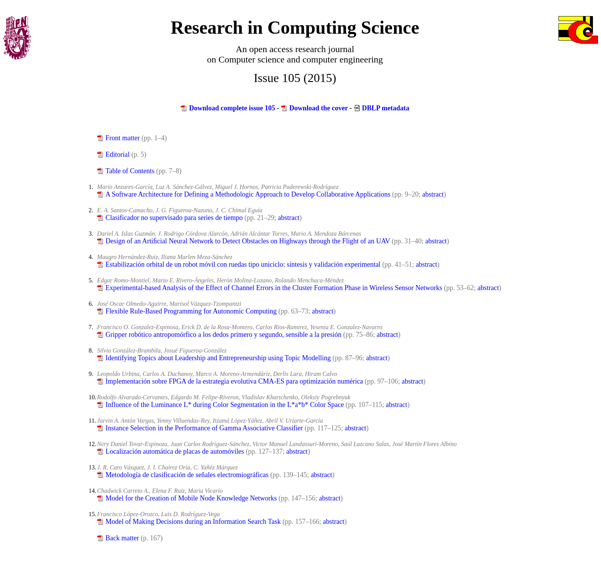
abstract (433, 194)
